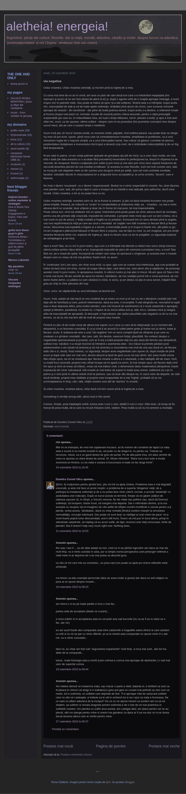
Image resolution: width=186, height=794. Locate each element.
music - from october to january (21, 114)
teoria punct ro (19, 83)
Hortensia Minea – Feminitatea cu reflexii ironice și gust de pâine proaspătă (18, 243)
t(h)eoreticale (18, 134)
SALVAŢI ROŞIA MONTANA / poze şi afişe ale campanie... (21, 103)
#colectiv (16, 164)
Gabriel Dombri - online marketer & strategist (19, 200)
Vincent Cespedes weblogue (14, 283)
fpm (108, 782)
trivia (13, 139)
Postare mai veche (164, 746)
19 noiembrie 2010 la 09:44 (72, 669)
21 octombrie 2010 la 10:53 (72, 531)
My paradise (16, 266)
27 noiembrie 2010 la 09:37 (72, 721)
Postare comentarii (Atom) (76, 754)
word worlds (62, 426)
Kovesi (15, 173)
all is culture (18, 144)
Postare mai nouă (58, 746)
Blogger (129, 782)
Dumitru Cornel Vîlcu (69, 479)
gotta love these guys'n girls (18, 232)
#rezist (14, 168)
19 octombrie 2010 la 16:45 (72, 467)
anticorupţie (17, 178)
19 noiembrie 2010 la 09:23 (72, 586)
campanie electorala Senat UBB (20, 156)
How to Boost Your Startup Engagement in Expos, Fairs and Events (18, 214)
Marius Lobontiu (18, 259)
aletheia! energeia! (57, 26)
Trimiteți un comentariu (65, 729)
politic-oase (17, 130)
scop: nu (13, 269)
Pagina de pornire (111, 746)
